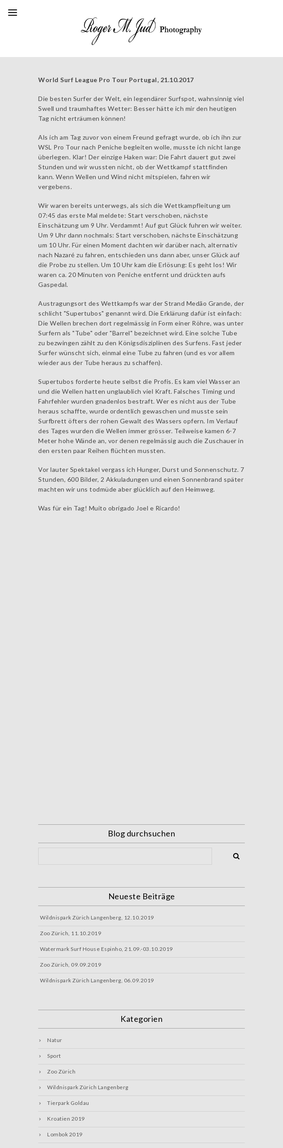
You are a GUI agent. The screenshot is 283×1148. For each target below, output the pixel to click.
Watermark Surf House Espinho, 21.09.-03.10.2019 (106, 949)
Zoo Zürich (61, 1071)
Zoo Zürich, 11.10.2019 (70, 933)
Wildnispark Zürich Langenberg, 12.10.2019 (97, 917)
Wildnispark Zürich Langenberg (87, 1087)
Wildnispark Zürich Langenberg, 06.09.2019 (97, 980)
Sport (54, 1055)
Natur (54, 1040)
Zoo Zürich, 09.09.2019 (70, 964)
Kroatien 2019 (66, 1118)
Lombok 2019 (65, 1134)
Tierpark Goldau (68, 1103)
